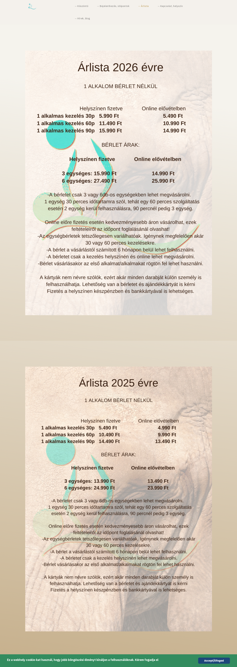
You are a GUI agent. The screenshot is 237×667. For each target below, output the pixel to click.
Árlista (145, 6)
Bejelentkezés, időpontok (114, 6)
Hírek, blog (83, 18)
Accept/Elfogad (214, 660)
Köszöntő (82, 6)
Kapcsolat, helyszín (171, 6)
